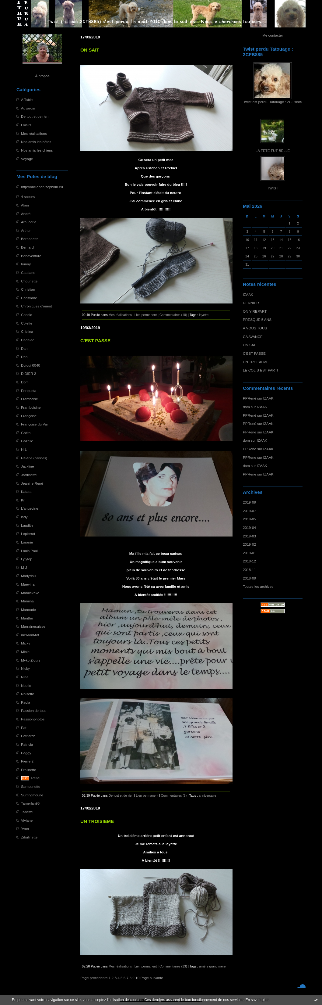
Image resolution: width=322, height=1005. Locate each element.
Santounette (30, 786)
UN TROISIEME (256, 362)
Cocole (26, 315)
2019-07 (249, 511)
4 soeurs (28, 197)
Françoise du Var (34, 424)
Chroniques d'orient (36, 306)
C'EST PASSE (254, 353)
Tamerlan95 (30, 803)
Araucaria (28, 222)
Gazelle (27, 441)
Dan (24, 348)
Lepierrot (28, 534)
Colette (26, 323)
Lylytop (26, 559)
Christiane (29, 298)
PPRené (249, 398)
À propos (42, 76)
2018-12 (249, 561)
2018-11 (249, 570)
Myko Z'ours (30, 660)
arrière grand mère (212, 966)
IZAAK (248, 294)
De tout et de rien (34, 116)
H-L (24, 449)
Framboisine (31, 407)
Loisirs (26, 125)
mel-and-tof (30, 635)
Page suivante (151, 978)
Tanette (27, 812)
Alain (25, 205)
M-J (24, 567)
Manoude (28, 610)
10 (137, 978)
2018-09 (249, 578)
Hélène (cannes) (34, 458)
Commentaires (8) (174, 795)
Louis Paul (29, 551)
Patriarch (28, 736)
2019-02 (249, 544)
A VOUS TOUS (255, 328)
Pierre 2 (27, 761)
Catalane (28, 273)
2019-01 (249, 553)
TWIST (272, 188)
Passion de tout (33, 710)
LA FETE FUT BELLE (273, 151)
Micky (25, 643)
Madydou (28, 576)
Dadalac (27, 340)
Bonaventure (31, 256)
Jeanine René (32, 483)
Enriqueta (28, 391)
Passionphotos (32, 719)
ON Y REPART (255, 311)
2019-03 (249, 536)
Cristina (27, 331)
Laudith (27, 525)
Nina (24, 677)
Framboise (29, 399)
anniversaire (207, 795)
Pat (23, 728)
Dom (25, 382)
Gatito (25, 433)
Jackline (27, 466)
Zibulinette (29, 837)
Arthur (26, 230)
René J (37, 778)
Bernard (27, 247)
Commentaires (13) (173, 966)
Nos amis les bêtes (36, 142)
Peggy (26, 753)
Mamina (27, 601)
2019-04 (249, 527)
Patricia (27, 744)
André (25, 214)
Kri (23, 500)
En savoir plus (256, 1000)
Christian (28, 289)
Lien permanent (146, 315)
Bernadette (30, 239)
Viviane (27, 820)
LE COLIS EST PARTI (260, 370)
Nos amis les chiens (37, 150)
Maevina (27, 584)
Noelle (26, 685)
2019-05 (249, 519)
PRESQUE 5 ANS (257, 319)
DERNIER (251, 303)
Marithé (27, 618)
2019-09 (249, 502)
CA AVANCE (253, 337)
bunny (26, 264)
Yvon (25, 829)
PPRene (249, 457)
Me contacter (272, 35)
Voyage (27, 159)
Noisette (27, 694)
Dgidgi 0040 (30, 365)
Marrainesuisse (33, 626)
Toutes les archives (258, 586)
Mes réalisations (34, 133)
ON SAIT (250, 345)
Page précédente (94, 978)
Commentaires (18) (173, 315)
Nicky (25, 668)
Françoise (29, 416)
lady (24, 517)
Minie (25, 652)
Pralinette (28, 770)
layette (203, 315)
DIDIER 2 (28, 373)
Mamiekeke (30, 593)
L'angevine (29, 508)
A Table (27, 100)
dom (246, 407)
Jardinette (29, 475)
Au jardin (28, 108)
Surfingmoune (32, 795)
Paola (25, 702)
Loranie (27, 542)
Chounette (29, 281)
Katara (26, 492)
